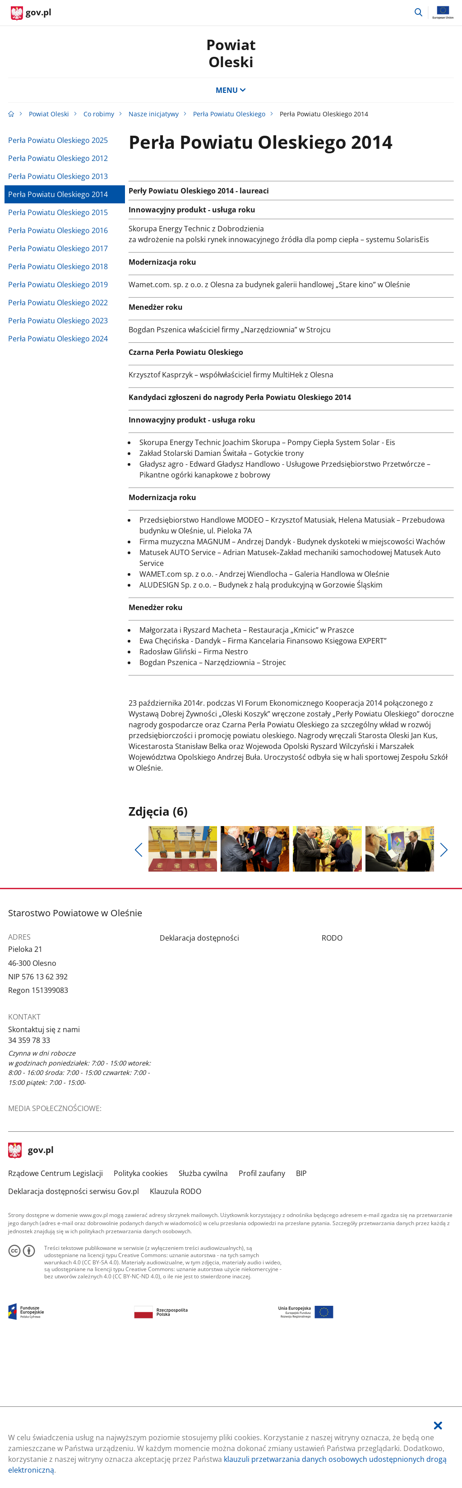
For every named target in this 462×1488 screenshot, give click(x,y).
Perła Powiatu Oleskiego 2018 (58, 266)
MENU (231, 90)
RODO (332, 1074)
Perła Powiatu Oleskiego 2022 (58, 303)
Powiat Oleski (231, 53)
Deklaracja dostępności (199, 1074)
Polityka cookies (141, 1309)
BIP (301, 1309)
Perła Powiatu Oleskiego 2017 (58, 248)
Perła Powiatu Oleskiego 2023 (58, 321)
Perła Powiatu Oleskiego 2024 (58, 339)
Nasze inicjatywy (154, 114)
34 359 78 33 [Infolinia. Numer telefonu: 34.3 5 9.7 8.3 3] (29, 1176)
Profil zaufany (262, 1309)
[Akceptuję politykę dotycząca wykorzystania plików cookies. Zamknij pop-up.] (438, 1425)
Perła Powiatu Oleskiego (229, 114)
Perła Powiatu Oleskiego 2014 (58, 194)
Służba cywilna (203, 1309)
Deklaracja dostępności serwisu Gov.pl (73, 1327)
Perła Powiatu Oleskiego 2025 (58, 140)
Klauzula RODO (175, 1327)
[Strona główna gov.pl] (31, 13)
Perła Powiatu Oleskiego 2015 (58, 212)
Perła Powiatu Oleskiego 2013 (58, 176)
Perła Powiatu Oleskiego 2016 (58, 230)
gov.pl (31, 1287)
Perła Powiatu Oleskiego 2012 (58, 158)
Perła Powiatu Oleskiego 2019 (58, 284)
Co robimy (98, 114)
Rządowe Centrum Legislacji (55, 1309)
